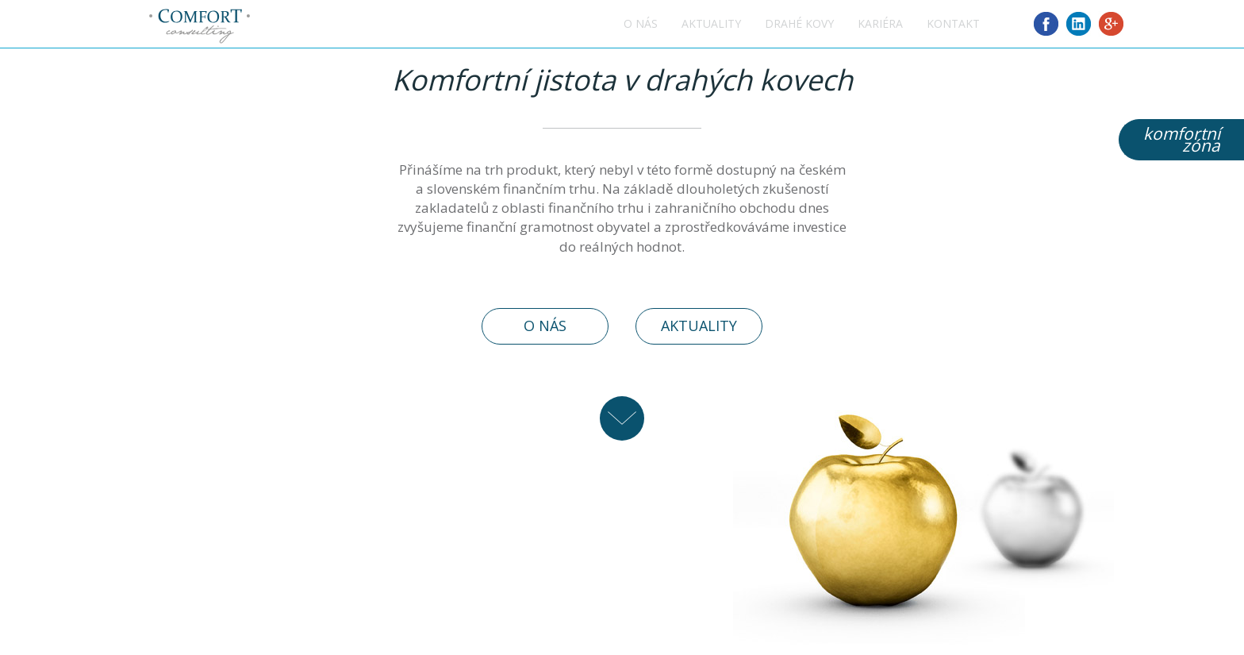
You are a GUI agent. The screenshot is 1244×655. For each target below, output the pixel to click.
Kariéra (880, 23)
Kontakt (953, 23)
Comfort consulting (199, 26)
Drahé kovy (799, 23)
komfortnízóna (1181, 139)
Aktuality (711, 23)
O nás (641, 23)
